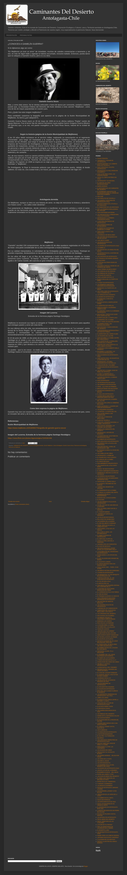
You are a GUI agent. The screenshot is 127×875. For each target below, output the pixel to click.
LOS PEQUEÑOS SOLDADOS (105, 409)
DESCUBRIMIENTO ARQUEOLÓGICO (107, 463)
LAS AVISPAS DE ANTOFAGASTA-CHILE (108, 768)
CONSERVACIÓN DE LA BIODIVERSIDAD (103, 495)
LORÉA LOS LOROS (102, 697)
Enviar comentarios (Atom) (22, 504)
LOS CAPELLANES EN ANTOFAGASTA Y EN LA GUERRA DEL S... (107, 292)
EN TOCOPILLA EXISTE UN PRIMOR (107, 637)
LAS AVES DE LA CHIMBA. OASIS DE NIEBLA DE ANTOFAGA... (107, 371)
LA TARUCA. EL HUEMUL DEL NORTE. (107, 492)
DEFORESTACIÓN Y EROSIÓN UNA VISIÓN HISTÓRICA (107, 670)
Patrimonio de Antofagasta (80, 445)
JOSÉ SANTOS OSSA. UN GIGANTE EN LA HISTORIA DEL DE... (108, 359)
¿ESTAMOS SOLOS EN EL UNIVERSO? (108, 837)
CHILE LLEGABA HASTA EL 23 (105, 277)
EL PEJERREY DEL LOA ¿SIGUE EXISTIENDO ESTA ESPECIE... (106, 655)
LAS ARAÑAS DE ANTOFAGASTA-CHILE (108, 245)
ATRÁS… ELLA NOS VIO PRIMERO (106, 386)
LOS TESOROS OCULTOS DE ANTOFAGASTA (105, 605)
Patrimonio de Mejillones (14, 447)
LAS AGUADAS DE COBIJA (104, 750)
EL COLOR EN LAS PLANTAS (105, 639)
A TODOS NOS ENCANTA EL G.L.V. (106, 660)
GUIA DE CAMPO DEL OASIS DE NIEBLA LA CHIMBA (106, 744)
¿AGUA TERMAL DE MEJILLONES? (106, 269)
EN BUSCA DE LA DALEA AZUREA (106, 497)
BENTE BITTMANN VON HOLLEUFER (107, 388)
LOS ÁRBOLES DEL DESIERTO (105, 714)
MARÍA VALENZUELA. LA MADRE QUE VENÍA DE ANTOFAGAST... (107, 407)
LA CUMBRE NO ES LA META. (105, 798)
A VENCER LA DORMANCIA (104, 783)
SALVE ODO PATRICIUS (103, 799)
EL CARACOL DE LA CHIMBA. (105, 459)
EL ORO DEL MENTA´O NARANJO (106, 523)
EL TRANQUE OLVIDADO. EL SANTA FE (108, 596)
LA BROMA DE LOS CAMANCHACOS (107, 608)
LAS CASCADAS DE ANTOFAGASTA (107, 256)
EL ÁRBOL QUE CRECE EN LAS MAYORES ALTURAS (106, 779)
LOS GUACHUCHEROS (103, 717)
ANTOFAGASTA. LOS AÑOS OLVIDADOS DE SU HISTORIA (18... (107, 362)
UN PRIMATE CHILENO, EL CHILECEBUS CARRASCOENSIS (106, 618)
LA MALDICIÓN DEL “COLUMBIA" (106, 365)
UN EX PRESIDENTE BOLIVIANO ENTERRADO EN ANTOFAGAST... (106, 598)
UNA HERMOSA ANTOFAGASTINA (106, 384)
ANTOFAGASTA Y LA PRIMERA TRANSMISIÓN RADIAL (105, 218)
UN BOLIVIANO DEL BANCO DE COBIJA (108, 662)
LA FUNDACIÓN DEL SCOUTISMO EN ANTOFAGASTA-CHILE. (107, 436)
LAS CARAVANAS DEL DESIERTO (106, 613)
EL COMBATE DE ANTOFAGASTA (106, 439)
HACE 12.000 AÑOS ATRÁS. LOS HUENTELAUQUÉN (106, 174)
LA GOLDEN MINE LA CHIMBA (105, 625)
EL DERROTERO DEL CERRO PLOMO (107, 334)
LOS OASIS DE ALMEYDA (104, 275)
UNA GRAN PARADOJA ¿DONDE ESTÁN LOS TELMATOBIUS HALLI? (106, 549)
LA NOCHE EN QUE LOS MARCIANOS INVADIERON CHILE (107, 478)
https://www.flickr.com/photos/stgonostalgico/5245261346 (30, 438)
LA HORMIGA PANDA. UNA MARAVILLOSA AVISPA (104, 324)
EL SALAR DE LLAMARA (103, 562)
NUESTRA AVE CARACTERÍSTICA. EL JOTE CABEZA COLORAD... (107, 345)
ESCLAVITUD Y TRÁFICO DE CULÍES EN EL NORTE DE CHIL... (107, 315)
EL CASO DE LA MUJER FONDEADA (107, 672)
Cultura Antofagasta (57, 445)
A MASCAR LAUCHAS (103, 629)
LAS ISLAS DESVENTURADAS (105, 517)
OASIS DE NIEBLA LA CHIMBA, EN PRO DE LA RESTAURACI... (108, 338)
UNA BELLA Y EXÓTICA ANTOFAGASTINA (103, 664)
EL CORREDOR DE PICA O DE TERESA (108, 592)
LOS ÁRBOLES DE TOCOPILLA (105, 273)
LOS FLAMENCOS (102, 730)
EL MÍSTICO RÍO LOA (103, 583)
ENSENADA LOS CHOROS (104, 621)
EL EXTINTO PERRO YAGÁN (105, 706)
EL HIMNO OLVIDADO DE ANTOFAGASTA (104, 536)
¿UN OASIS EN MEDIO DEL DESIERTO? (108, 776)
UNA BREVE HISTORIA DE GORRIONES (108, 570)
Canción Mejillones (48, 445)
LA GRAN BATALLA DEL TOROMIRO (107, 667)
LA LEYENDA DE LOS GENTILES (106, 839)
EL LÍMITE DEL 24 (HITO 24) (104, 539)
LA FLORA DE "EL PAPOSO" (104, 824)
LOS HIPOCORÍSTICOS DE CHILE (106, 801)
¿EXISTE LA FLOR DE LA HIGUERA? (107, 770)
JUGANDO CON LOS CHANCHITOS (107, 544)
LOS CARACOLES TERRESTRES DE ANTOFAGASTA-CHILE (107, 740)
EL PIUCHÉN (100, 499)
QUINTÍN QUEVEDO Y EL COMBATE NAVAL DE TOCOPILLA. (107, 164)
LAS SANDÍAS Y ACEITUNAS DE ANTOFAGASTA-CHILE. (106, 201)
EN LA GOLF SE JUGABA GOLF (105, 519)
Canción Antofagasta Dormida (36, 445)
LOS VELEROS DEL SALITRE (105, 336)
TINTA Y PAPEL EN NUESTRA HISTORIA (108, 321)
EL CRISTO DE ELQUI (103, 461)
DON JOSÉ (100, 196)
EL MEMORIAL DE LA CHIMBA (105, 319)
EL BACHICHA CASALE (103, 708)
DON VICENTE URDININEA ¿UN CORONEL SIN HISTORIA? (106, 426)
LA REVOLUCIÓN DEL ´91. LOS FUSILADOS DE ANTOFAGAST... (106, 578)
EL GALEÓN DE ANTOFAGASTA (106, 689)
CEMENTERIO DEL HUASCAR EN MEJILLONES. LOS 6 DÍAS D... (106, 611)
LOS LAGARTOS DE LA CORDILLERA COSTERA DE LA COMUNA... (107, 342)
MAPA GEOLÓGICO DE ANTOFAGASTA (108, 441)
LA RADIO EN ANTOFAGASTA (105, 572)
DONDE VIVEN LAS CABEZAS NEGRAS (108, 835)
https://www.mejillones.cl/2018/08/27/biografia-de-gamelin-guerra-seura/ (37, 428)
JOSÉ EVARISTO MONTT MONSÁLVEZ (107, 635)
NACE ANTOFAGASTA (103, 380)
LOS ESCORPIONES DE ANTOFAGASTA (103, 684)
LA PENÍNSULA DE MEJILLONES (106, 235)
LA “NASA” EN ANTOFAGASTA (105, 282)
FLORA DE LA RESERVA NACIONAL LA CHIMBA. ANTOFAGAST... (107, 423)
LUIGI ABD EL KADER (103, 240)
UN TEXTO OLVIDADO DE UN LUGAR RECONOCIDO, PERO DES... (107, 641)
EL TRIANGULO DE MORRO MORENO (107, 258)
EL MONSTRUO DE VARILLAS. (105, 305)
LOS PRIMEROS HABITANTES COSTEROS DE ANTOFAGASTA (106, 285)
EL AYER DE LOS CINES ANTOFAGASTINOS (103, 183)
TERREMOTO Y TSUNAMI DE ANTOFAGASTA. (105, 161)
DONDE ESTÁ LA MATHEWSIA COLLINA (108, 716)
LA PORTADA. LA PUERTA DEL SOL (107, 411)
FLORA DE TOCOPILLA (103, 420)
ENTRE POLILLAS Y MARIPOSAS (106, 781)
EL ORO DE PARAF (102, 594)
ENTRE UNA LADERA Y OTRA (105, 774)
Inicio (50, 501)
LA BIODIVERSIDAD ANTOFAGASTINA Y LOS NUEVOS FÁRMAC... (108, 331)
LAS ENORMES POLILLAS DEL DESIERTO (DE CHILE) (105, 765)
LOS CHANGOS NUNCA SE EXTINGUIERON (104, 225)
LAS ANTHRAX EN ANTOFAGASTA (106, 817)
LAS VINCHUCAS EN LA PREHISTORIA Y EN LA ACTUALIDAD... (108, 215)
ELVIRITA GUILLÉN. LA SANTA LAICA (107, 317)
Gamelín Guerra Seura (68, 445)
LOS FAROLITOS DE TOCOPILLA (106, 198)
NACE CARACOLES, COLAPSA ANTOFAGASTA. (105, 168)
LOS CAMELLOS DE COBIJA (105, 453)
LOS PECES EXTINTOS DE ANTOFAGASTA (104, 243)
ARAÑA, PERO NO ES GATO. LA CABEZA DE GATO (106, 526)
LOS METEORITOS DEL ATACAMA (106, 633)
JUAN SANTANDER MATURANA (106, 212)
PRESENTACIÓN (11, 35)
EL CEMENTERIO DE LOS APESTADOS (108, 207)
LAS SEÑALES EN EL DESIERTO (106, 294)
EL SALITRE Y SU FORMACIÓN (105, 736)
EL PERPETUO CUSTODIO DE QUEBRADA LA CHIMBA (105, 229)
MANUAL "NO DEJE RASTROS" (105, 469)
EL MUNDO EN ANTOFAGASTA (105, 297)
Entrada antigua (85, 501)
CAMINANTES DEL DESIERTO (21, 445)
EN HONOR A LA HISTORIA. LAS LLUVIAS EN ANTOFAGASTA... (106, 352)
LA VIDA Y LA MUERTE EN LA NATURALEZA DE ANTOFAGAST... (106, 374)
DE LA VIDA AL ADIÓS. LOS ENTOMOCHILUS (104, 532)
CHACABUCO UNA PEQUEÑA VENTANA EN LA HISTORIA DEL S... (108, 586)
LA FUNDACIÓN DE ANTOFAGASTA (107, 732)
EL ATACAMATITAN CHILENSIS (105, 687)
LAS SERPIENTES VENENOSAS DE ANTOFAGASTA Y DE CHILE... (107, 695)
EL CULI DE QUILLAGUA (104, 581)
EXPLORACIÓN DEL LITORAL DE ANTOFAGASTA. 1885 (106, 447)
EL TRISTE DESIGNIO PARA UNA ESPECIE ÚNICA (106, 564)
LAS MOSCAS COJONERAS (104, 785)
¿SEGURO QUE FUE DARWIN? (105, 631)
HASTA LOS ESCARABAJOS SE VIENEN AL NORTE (105, 804)
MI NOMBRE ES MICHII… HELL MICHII (107, 772)
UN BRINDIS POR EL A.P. (104, 678)
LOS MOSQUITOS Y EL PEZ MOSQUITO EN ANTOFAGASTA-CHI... (108, 575)
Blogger (86, 866)
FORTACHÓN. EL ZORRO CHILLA (106, 481)
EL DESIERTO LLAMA (103, 830)
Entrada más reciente (13, 501)
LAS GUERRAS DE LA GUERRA (105, 521)
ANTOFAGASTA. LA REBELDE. (105, 455)
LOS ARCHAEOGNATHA (103, 763)
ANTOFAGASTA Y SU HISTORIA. (106, 181)
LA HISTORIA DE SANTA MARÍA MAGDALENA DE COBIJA (105, 589)
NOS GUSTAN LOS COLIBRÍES (105, 615)
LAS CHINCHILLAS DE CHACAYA (106, 271)
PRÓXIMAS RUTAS (26, 35)
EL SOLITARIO (101, 260)
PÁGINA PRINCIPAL (102, 158)
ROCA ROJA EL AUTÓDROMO (105, 623)
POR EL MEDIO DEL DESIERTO (105, 819)
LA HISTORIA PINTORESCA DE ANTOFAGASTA (105, 222)
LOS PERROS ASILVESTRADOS (106, 476)
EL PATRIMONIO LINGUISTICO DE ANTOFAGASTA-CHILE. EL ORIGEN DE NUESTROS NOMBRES (108, 193)
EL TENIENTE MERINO (103, 512)
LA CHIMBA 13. (101, 247)
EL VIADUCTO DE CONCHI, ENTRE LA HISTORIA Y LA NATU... (107, 700)
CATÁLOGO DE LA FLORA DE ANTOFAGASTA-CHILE (105, 703)
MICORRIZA (100, 738)
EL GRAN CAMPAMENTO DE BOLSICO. (108, 471)
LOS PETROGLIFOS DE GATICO (106, 382)
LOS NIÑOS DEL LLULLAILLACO (106, 627)
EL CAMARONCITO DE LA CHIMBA (106, 490)
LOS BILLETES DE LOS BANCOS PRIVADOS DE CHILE (106, 680)
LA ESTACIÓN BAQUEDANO (105, 734)
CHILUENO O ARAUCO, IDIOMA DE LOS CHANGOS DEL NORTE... (108, 266)
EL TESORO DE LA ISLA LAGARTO (106, 457)
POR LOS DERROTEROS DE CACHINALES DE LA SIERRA (105, 827)
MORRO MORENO (102, 186)
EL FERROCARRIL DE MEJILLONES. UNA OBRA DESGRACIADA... (107, 645)
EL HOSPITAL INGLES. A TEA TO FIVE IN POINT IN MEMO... (107, 675)
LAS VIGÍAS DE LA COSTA (104, 759)
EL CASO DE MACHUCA (103, 546)
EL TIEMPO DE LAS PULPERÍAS (106, 658)
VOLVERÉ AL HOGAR (103, 761)
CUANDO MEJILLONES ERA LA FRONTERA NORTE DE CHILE (105, 396)
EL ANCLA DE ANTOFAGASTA (105, 394)
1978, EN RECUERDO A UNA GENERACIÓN (105, 414)
